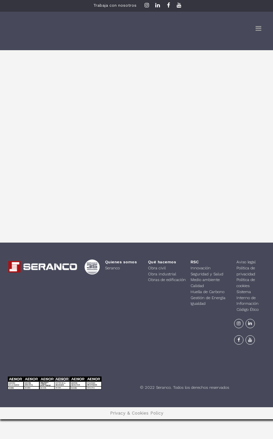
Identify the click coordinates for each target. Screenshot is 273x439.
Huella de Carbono (207, 291)
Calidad (197, 285)
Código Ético (247, 309)
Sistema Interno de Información (247, 297)
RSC (194, 262)
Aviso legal (246, 262)
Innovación (200, 268)
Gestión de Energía (207, 297)
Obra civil (157, 268)
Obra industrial (162, 274)
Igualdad (198, 303)
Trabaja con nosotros (115, 5)
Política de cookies (245, 282)
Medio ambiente (205, 279)
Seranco (112, 268)
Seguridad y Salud (206, 274)
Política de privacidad (245, 271)
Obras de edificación (167, 279)
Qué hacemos (162, 262)
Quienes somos (121, 262)
